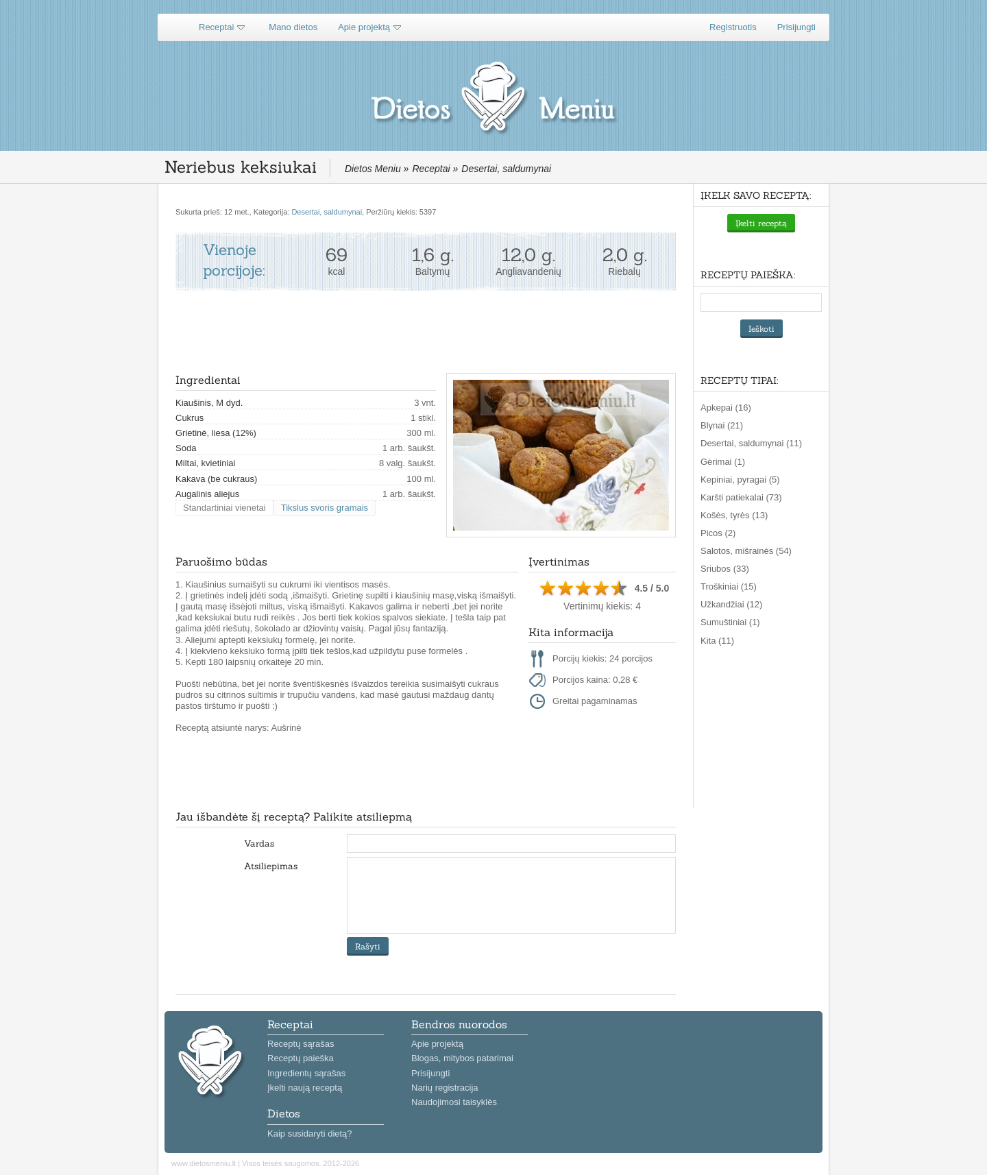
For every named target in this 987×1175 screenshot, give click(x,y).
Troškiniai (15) (728, 586)
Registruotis (733, 27)
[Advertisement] (424, 332)
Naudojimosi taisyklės (454, 1102)
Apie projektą (364, 27)
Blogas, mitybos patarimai (462, 1058)
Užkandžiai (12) (731, 604)
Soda (185, 448)
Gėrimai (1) (722, 462)
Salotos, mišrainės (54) (746, 551)
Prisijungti (796, 27)
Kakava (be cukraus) (216, 479)
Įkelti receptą (761, 223)
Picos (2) (717, 533)
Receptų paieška (300, 1058)
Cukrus (189, 418)
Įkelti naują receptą (304, 1087)
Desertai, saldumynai (326, 212)
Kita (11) (717, 640)
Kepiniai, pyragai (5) (740, 479)
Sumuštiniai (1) (730, 622)
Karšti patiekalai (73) (741, 497)
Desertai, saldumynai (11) (751, 443)
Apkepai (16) (725, 407)
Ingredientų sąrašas (306, 1073)
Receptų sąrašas (300, 1044)
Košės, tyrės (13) (734, 515)
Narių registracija (444, 1087)
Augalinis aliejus (207, 494)
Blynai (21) (721, 425)
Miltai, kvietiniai (205, 463)
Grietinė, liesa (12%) (215, 433)
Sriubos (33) (724, 569)
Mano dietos (293, 27)
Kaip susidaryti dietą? (309, 1133)
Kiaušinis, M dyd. (209, 403)
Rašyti (367, 946)
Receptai (216, 27)
